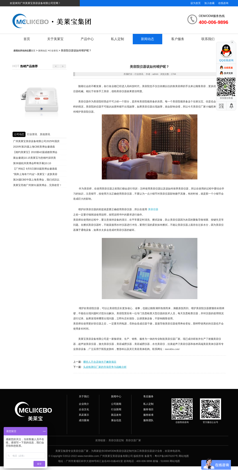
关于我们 (84, 396)
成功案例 (84, 420)
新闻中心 (116, 396)
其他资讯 (45, 134)
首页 (26, 39)
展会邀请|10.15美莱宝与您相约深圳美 (34, 157)
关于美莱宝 (55, 39)
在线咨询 (223, 3)
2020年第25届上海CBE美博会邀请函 (34, 146)
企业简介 (84, 403)
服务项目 (148, 409)
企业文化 (84, 409)
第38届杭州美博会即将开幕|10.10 (32, 163)
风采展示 (84, 414)
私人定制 (117, 39)
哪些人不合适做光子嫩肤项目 (99, 361)
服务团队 (148, 420)
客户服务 (177, 39)
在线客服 (228, 67)
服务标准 (148, 414)
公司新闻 (116, 403)
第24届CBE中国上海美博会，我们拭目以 (36, 179)
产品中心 (87, 39)
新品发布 (116, 414)
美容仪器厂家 (133, 440)
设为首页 (195, 3)
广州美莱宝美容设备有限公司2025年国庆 (36, 141)
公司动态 (19, 134)
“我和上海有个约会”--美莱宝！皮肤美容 (35, 174)
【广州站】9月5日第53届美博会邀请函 (35, 168)
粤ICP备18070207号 (166, 456)
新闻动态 (147, 39)
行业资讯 (53, 50)
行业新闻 (116, 409)
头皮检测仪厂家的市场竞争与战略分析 (105, 366)
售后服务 (148, 396)
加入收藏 (209, 3)
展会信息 (116, 420)
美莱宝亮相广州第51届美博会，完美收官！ (37, 185)
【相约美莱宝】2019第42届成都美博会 (35, 152)
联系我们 (208, 39)
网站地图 (184, 456)
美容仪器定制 (116, 440)
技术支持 (228, 73)
